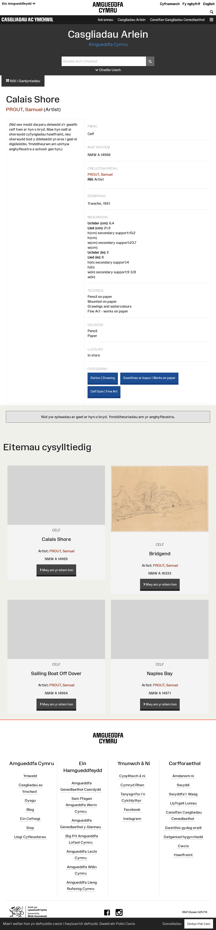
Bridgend (159, 553)
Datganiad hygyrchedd (183, 837)
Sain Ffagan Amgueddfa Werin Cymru (81, 804)
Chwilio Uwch (108, 70)
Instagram (132, 819)
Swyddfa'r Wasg (183, 794)
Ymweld (30, 776)
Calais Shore (56, 539)
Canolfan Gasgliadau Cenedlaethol (177, 20)
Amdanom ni (183, 776)
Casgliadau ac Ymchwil (27, 19)
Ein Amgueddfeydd (18, 4)
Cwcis (183, 846)
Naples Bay (160, 673)
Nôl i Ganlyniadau (23, 81)
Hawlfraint (183, 855)
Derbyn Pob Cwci (198, 924)
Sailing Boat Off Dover (56, 673)
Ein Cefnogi (30, 819)
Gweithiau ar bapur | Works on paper (149, 378)
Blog (30, 809)
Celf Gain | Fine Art (103, 391)
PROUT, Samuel (24, 109)
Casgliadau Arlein (131, 20)
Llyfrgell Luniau (183, 803)
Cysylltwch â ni (132, 776)
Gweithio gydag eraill (183, 828)
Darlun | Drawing (102, 378)
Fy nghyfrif (191, 4)
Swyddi (183, 785)
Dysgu (30, 800)
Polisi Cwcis (125, 924)
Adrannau (105, 20)
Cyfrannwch (170, 4)
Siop (30, 828)
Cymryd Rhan (132, 785)
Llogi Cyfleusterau (30, 837)
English (209, 4)
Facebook (132, 809)
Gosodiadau (171, 924)
